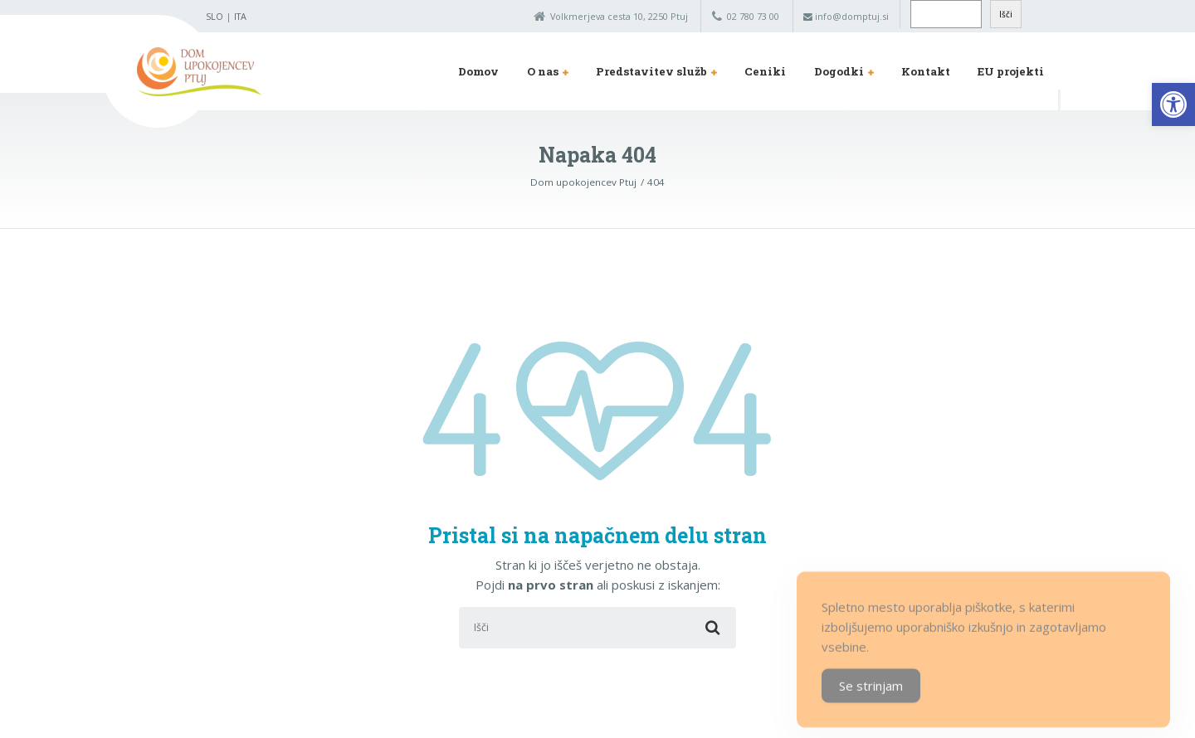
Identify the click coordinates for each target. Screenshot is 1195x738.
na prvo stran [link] (550, 584)
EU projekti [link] (1011, 71)
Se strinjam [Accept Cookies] (871, 700)
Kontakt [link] (925, 71)
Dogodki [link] (839, 71)
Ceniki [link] (765, 71)
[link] (1173, 104)
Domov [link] (478, 71)
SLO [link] (214, 16)
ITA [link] (240, 16)
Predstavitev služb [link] (651, 71)
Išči (1005, 14)
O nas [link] (542, 71)
